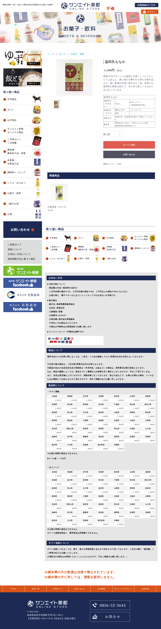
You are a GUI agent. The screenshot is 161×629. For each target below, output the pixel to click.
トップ (50, 54)
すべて (62, 54)
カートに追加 (129, 145)
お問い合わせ (129, 155)
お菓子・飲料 (77, 54)
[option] (74, 77)
